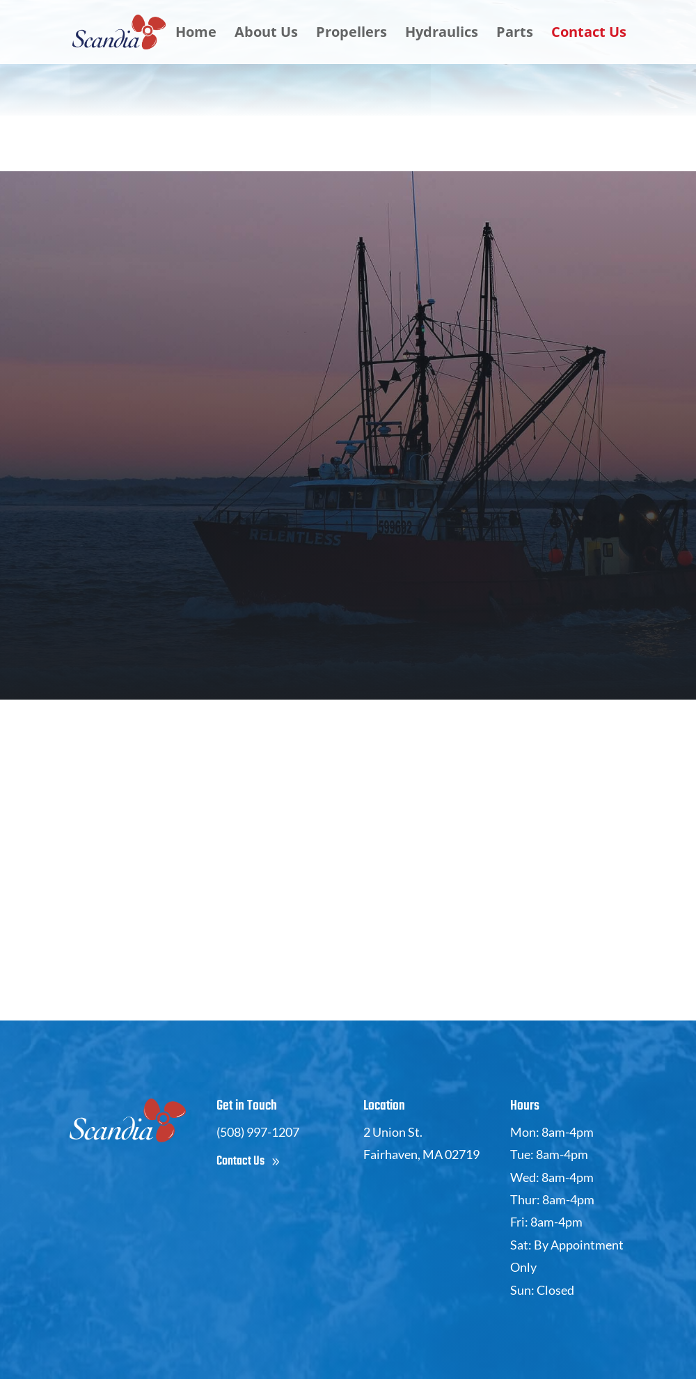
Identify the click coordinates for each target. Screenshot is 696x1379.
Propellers (351, 34)
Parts (514, 34)
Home (195, 34)
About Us (266, 34)
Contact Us (588, 34)
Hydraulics (441, 34)
